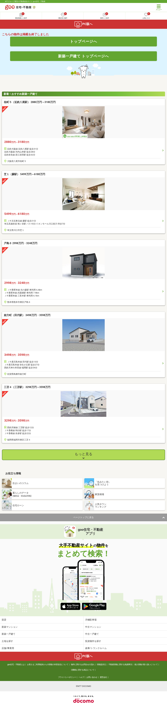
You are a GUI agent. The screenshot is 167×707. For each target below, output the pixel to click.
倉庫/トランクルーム (96, 648)
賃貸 (4, 619)
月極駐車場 (91, 619)
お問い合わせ (91, 677)
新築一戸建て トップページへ (83, 56)
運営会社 (103, 677)
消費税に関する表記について (82, 670)
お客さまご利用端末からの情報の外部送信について (47, 664)
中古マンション (93, 627)
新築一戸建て (8, 634)
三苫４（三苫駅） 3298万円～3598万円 (27, 387)
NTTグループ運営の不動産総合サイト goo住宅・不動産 (25, 1)
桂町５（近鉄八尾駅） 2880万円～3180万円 (30, 102)
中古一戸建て (92, 634)
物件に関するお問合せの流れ (82, 664)
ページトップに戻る (83, 517)
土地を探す (7, 641)
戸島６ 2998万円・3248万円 (20, 243)
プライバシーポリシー (67, 677)
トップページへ (83, 41)
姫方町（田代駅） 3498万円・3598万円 (27, 315)
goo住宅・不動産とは (15, 664)
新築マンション (10, 627)
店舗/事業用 (8, 648)
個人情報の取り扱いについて (146, 664)
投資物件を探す (93, 641)
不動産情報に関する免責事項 (120, 664)
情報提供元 (101, 664)
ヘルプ (81, 677)
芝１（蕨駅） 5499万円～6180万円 (24, 174)
